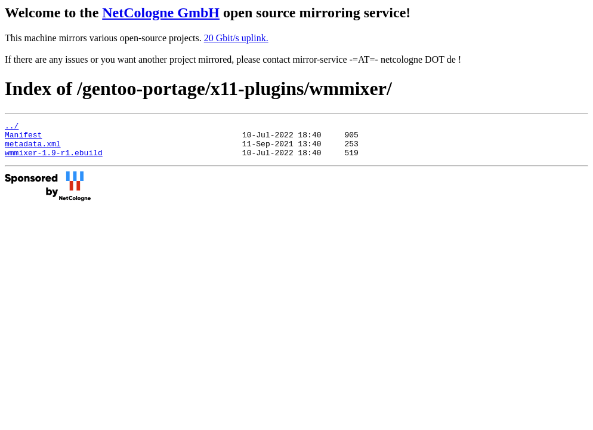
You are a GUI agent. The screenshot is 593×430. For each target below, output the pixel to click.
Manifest (23, 138)
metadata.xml (33, 148)
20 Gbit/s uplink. (236, 38)
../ (11, 127)
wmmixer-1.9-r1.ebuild (54, 159)
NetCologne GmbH (161, 12)
